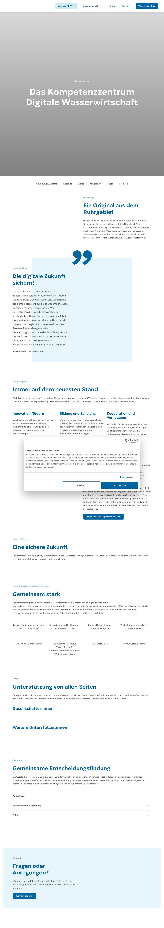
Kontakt (126, 6)
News (112, 6)
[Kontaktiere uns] (24, 771)
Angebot (67, 58)
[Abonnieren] (33, 872)
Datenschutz (123, 911)
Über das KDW (64, 6)
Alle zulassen (120, 485)
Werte (81, 58)
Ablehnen (81, 485)
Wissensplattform (90, 925)
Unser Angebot (90, 6)
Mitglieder (95, 58)
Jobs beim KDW (124, 907)
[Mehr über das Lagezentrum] (103, 391)
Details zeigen (126, 477)
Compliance (123, 921)
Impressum (123, 916)
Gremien (123, 58)
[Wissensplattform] (147, 6)
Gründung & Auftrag (46, 58)
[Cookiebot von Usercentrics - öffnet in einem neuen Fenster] (127, 441)
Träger (110, 58)
